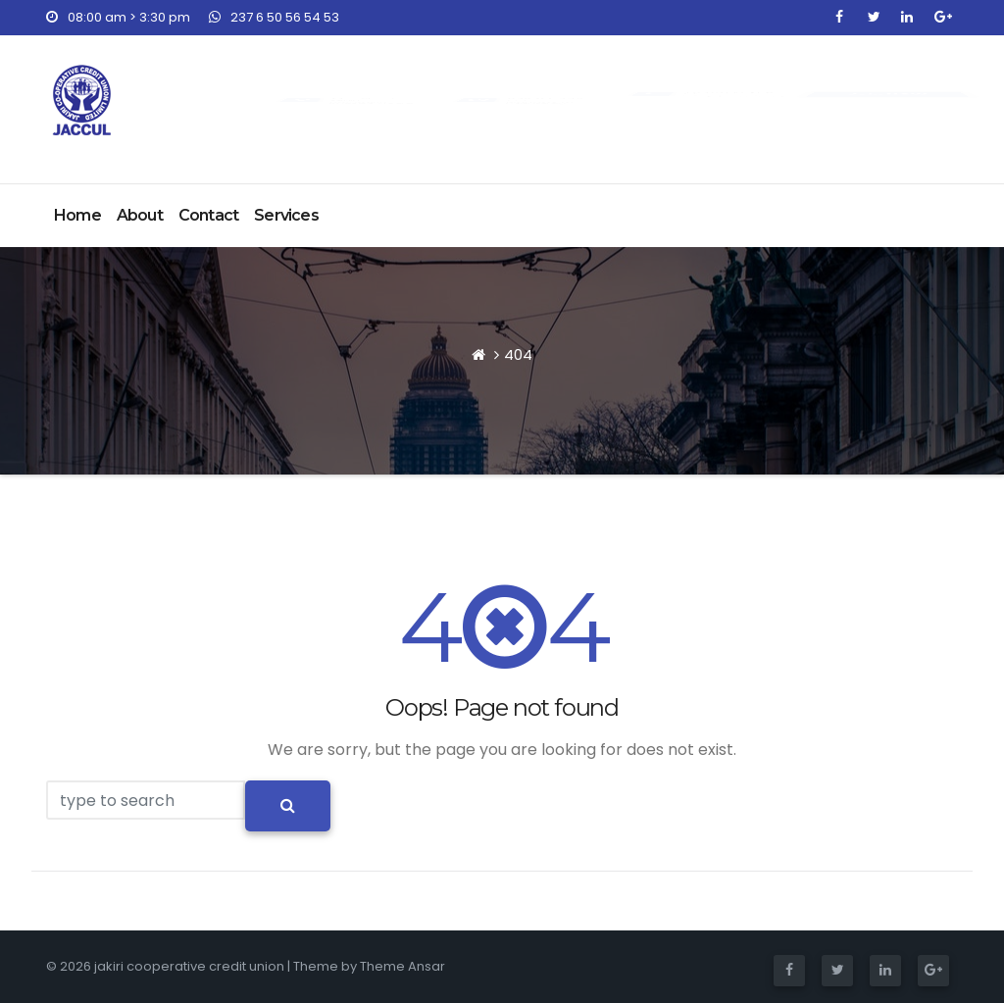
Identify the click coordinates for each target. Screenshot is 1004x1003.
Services (286, 215)
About (140, 215)
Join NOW (887, 93)
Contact (208, 215)
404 (518, 354)
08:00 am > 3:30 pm (118, 17)
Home (77, 215)
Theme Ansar (402, 966)
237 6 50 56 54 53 (274, 17)
